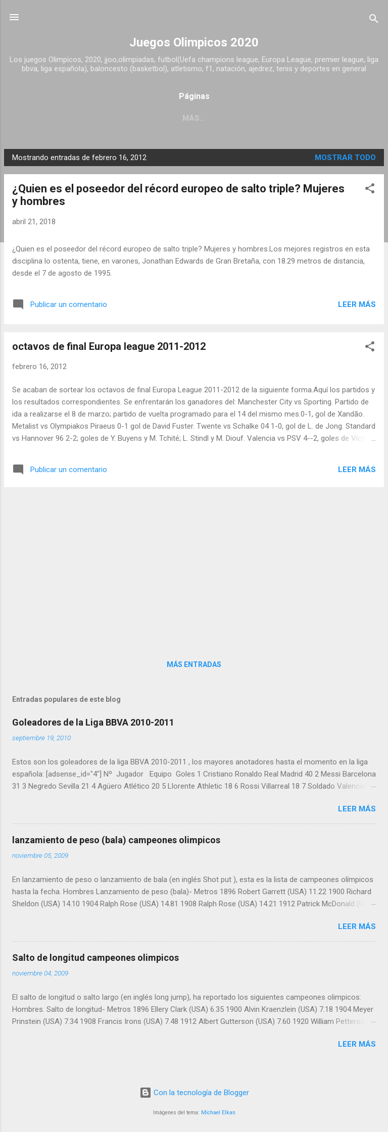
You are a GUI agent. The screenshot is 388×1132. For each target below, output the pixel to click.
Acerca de (238, 118)
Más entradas (194, 664)
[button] (370, 190)
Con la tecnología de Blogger (194, 1092)
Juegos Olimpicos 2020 (194, 42)
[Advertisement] (194, 566)
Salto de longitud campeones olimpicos (95, 957)
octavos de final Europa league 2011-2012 (109, 346)
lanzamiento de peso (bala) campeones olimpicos (116, 840)
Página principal (163, 118)
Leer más (357, 304)
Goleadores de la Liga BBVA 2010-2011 (93, 722)
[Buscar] (374, 20)
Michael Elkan (218, 1112)
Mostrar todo (345, 157)
